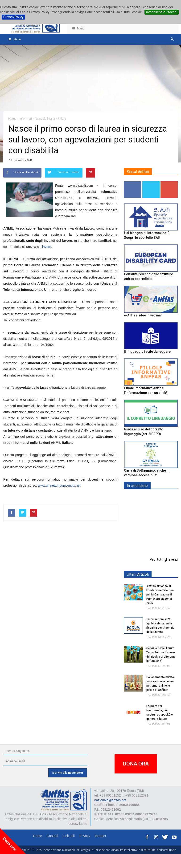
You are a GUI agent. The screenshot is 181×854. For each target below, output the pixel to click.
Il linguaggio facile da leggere (147, 351)
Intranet (100, 836)
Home (37, 836)
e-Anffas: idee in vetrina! (143, 315)
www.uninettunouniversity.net (59, 485)
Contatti (52, 836)
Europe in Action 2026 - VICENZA (161, 502)
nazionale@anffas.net (110, 800)
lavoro (46, 247)
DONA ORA (136, 764)
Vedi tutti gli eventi (164, 559)
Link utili (69, 836)
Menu (78, 28)
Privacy (84, 836)
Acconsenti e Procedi (161, 12)
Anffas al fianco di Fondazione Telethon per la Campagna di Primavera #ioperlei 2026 (160, 594)
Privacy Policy (13, 17)
